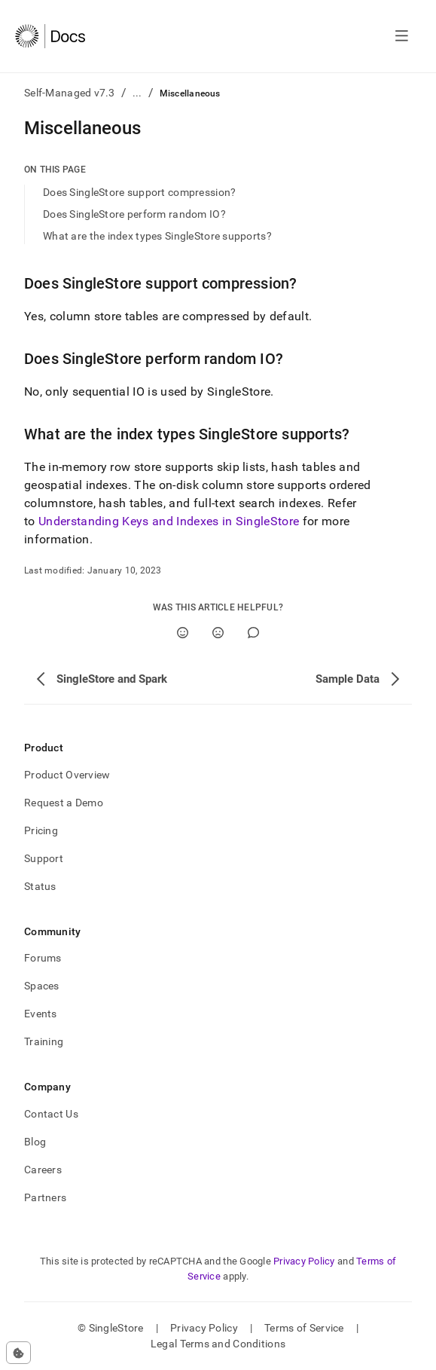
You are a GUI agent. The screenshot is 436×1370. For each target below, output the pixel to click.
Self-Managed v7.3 (69, 93)
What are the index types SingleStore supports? (157, 236)
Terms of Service (303, 1328)
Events (40, 1014)
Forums (43, 958)
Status (40, 886)
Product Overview (67, 775)
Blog (35, 1142)
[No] (218, 632)
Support (43, 858)
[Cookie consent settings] (18, 1352)
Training (43, 1041)
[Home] (50, 36)
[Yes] (182, 632)
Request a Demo (63, 803)
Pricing (41, 830)
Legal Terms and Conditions (218, 1344)
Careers (43, 1170)
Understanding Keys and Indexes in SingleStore (168, 521)
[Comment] (253, 632)
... (137, 93)
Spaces (41, 986)
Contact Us (51, 1114)
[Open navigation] (402, 36)
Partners (45, 1197)
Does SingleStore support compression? (139, 192)
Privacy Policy (304, 1261)
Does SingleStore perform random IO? (134, 214)
